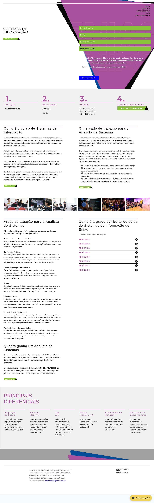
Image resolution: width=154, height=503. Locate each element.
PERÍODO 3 (108, 248)
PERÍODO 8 (108, 270)
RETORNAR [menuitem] (146, 9)
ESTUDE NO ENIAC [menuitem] (143, 11)
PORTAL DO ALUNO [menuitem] (142, 15)
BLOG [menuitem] (147, 13)
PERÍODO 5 (108, 256)
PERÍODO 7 (108, 265)
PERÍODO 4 (108, 252)
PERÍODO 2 (108, 243)
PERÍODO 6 (108, 261)
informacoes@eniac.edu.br (55, 480)
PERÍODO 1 (108, 239)
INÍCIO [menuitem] (147, 6)
